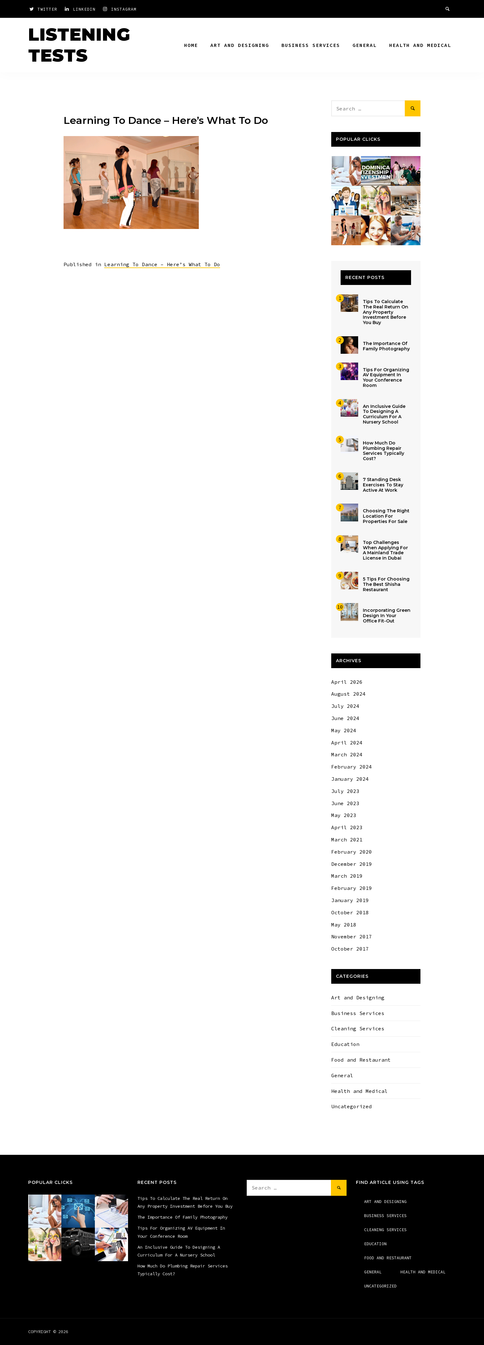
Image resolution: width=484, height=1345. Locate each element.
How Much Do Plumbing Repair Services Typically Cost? (383, 450)
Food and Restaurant (361, 1060)
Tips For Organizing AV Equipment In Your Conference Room (386, 377)
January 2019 (350, 900)
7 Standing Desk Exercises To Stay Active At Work (383, 485)
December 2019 (351, 864)
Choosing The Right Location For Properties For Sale (386, 516)
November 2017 (351, 936)
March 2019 (347, 876)
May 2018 (343, 924)
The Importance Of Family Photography (386, 346)
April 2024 (347, 742)
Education (345, 1044)
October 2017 (350, 949)
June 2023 (345, 803)
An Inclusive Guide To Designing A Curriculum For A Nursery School (384, 414)
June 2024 (345, 718)
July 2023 (345, 791)
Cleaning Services (357, 1028)
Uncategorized (351, 1106)
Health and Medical (420, 45)
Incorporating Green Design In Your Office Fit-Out (386, 615)
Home (191, 45)
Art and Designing (239, 45)
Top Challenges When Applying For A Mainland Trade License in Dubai (385, 550)
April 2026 (347, 682)
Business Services (310, 45)
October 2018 (350, 912)
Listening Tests (79, 45)
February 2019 (351, 888)
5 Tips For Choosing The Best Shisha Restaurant (386, 584)
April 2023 (347, 827)
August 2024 (348, 694)
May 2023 (343, 815)
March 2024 (347, 754)
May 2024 (343, 730)
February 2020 (351, 852)
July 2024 (345, 706)
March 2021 (347, 839)
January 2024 (350, 779)
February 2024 (351, 767)
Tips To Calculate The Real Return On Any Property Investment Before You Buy (385, 312)
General (365, 45)
